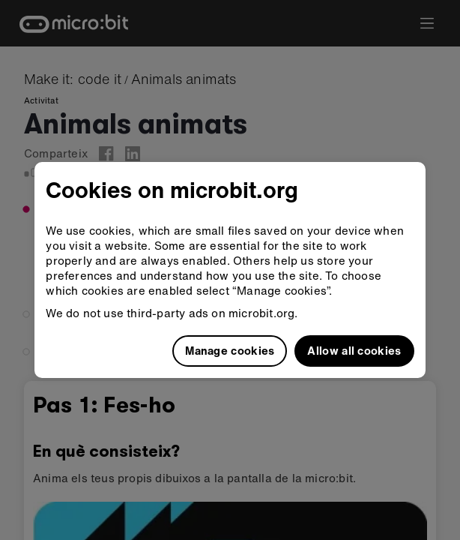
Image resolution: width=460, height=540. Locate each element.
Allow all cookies (354, 350)
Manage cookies (229, 350)
